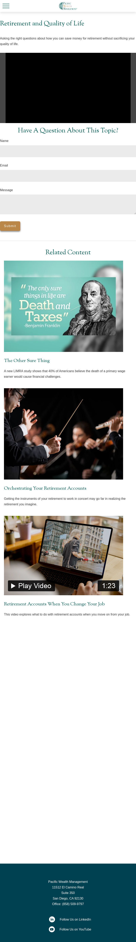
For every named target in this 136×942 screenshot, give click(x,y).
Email (4, 165)
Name (4, 141)
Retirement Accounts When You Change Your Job (54, 604)
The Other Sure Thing (27, 360)
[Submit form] (10, 226)
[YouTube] (68, 929)
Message (6, 190)
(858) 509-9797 (73, 904)
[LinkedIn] (68, 919)
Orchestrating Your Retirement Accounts (45, 488)
